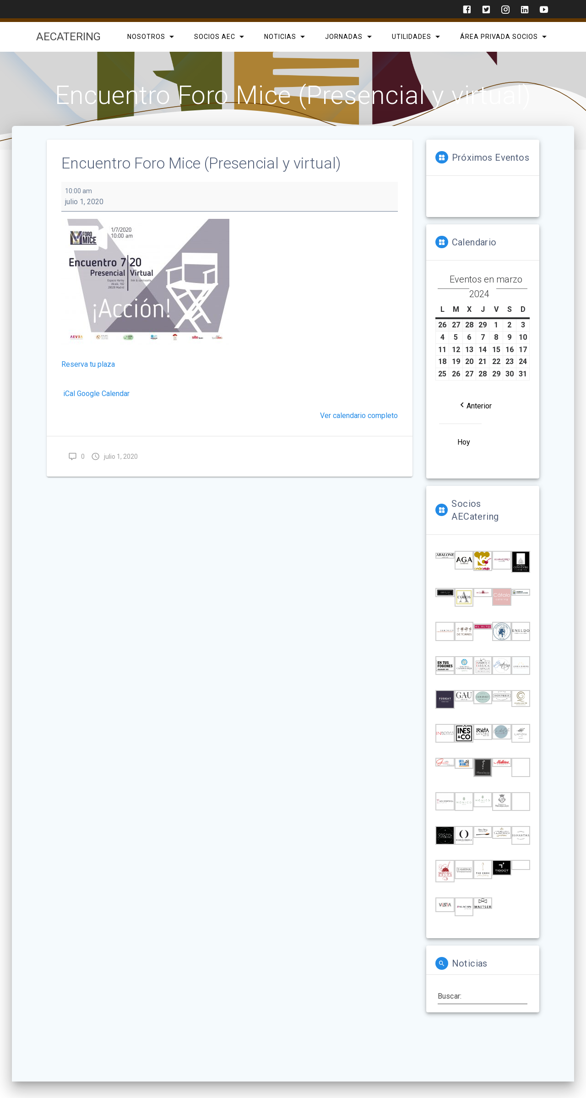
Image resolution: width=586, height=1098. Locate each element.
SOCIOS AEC (214, 36)
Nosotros (146, 36)
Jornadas (344, 36)
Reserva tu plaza (88, 364)
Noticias (280, 36)
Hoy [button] (463, 442)
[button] (475, 405)
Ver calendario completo (359, 415)
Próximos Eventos (490, 157)
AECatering (68, 36)
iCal (69, 393)
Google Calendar (103, 393)
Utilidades (411, 36)
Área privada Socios (498, 36)
